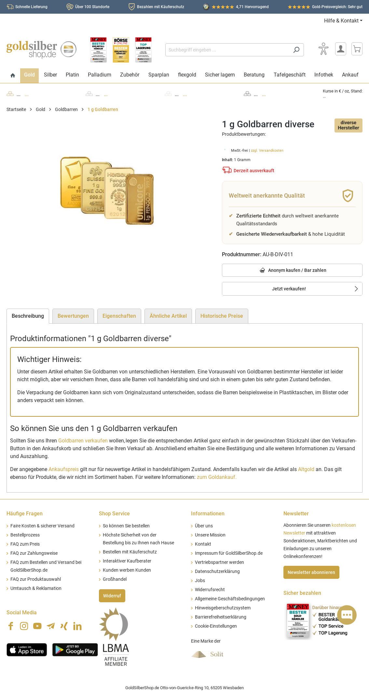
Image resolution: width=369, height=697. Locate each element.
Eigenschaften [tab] (119, 316)
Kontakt (203, 544)
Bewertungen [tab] (73, 316)
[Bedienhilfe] (323, 48)
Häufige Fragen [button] (25, 513)
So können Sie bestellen (126, 526)
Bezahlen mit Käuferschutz (160, 7)
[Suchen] (296, 49)
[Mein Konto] (340, 48)
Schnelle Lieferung (31, 7)
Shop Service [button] (114, 513)
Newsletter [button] (296, 513)
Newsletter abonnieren (311, 572)
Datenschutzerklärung (217, 571)
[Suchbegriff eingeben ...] (227, 49)
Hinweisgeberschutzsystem (223, 608)
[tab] (28, 316)
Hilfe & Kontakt (341, 21)
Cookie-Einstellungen (216, 626)
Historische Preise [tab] (221, 316)
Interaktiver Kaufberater (127, 561)
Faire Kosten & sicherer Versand (42, 526)
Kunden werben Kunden (127, 570)
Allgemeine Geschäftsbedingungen (230, 599)
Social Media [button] (22, 612)
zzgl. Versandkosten (267, 150)
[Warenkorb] (356, 48)
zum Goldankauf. (217, 477)
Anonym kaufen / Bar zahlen (292, 270)
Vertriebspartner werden (219, 562)
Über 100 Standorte (92, 7)
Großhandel (115, 579)
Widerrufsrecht (210, 589)
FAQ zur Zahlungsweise (34, 553)
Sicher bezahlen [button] (302, 593)
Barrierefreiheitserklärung (220, 617)
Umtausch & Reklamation (36, 588)
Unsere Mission (210, 535)
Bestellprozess (25, 535)
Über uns (204, 526)
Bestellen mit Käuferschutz (130, 552)
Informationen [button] (208, 513)
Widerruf (112, 595)
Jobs (200, 580)
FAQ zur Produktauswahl (35, 579)
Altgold (306, 469)
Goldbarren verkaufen (83, 441)
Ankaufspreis (63, 469)
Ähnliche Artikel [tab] (168, 316)
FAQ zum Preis (25, 544)
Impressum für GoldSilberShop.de (229, 553)
